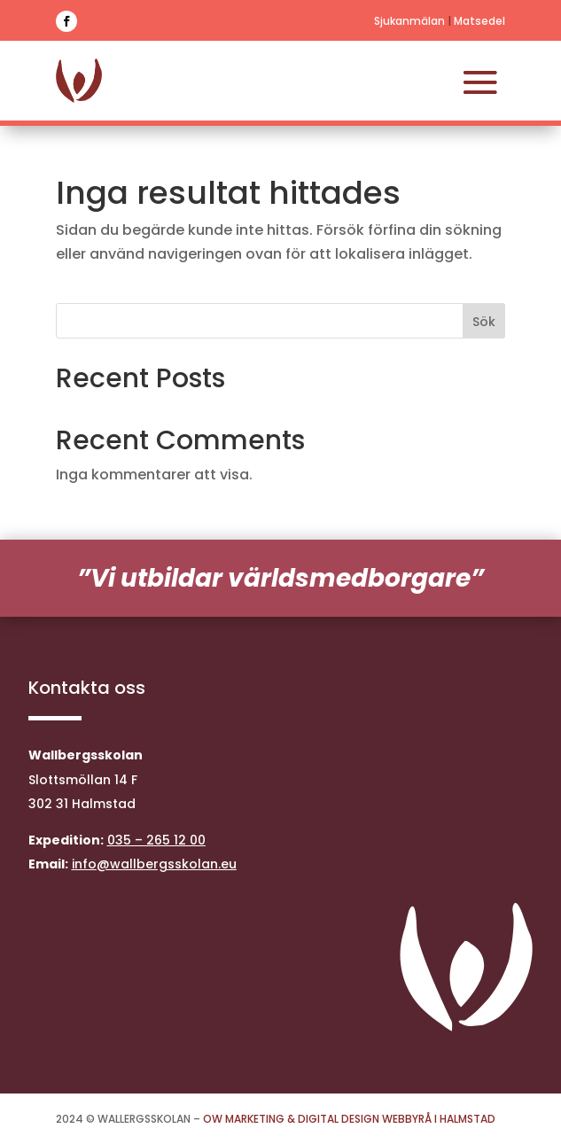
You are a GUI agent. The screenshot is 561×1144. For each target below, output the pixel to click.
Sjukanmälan (409, 20)
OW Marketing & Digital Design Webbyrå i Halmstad (349, 1118)
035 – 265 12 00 (156, 840)
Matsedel (479, 20)
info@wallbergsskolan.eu (154, 864)
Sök (483, 322)
